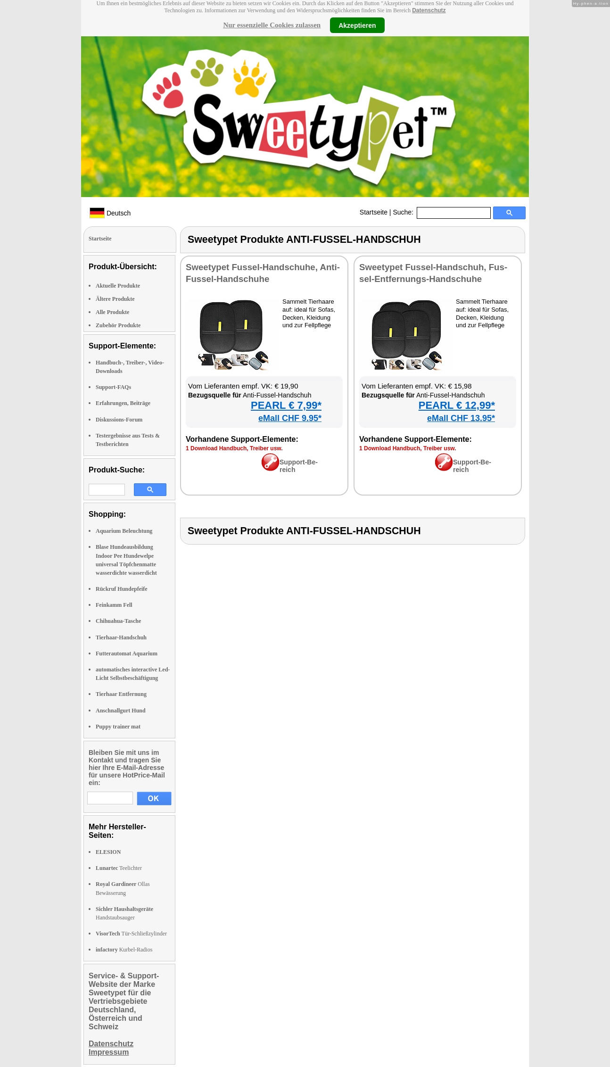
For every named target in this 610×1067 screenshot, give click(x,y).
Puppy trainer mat (118, 726)
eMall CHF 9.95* (289, 418)
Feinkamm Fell (114, 605)
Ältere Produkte (115, 299)
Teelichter (119, 868)
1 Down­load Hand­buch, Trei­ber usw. (234, 448)
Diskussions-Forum (119, 419)
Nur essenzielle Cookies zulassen (272, 25)
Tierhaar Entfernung (121, 694)
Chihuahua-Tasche (118, 621)
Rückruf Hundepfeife (122, 589)
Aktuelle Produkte (118, 285)
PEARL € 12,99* (457, 405)
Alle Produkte (112, 312)
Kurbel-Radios (124, 949)
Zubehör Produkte (118, 325)
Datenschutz (428, 10)
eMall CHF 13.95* (461, 418)
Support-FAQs (113, 387)
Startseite (373, 212)
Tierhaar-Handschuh (121, 637)
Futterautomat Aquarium (126, 653)
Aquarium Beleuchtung (124, 531)
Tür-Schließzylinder (131, 933)
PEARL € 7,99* (286, 405)
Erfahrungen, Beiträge (123, 403)
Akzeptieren (357, 25)
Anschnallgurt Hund (121, 710)
